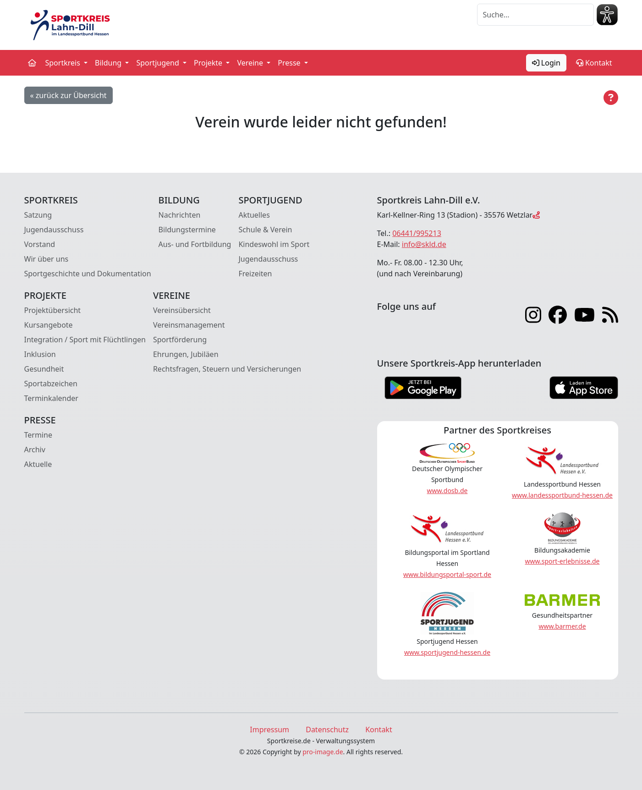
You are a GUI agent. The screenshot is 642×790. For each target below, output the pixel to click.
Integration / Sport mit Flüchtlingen (85, 340)
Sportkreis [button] (63, 63)
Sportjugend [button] (158, 63)
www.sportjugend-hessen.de (447, 652)
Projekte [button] (209, 63)
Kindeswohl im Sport (273, 244)
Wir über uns (46, 259)
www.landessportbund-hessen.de (562, 495)
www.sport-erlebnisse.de (562, 561)
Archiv (34, 449)
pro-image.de (322, 751)
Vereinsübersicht (182, 310)
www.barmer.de (562, 626)
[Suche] (535, 15)
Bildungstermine (187, 230)
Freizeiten (255, 274)
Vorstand (39, 244)
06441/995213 (416, 233)
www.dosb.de (447, 490)
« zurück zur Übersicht (68, 95)
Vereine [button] (251, 63)
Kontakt (594, 63)
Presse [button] (290, 63)
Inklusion (40, 354)
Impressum (269, 729)
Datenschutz (327, 729)
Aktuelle (38, 464)
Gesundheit (44, 369)
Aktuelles (253, 215)
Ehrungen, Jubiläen (186, 354)
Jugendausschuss (54, 230)
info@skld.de (424, 244)
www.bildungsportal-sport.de (447, 574)
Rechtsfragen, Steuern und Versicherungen (227, 369)
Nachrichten (180, 215)
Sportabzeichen (51, 384)
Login (546, 63)
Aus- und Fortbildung (195, 244)
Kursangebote (48, 325)
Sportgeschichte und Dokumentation (87, 274)
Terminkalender (51, 398)
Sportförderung (180, 340)
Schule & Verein (265, 230)
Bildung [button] (109, 63)
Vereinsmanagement (189, 325)
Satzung (38, 215)
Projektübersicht (52, 310)
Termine (38, 435)
